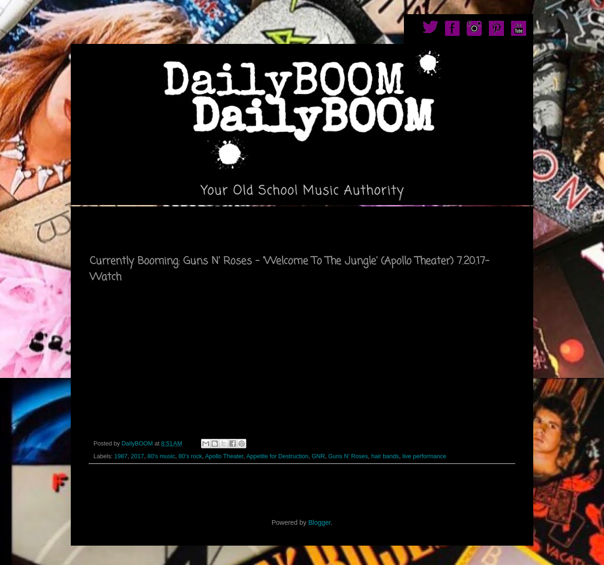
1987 (120, 456)
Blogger (319, 522)
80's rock (190, 456)
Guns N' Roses (348, 456)
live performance (424, 456)
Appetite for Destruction (277, 456)
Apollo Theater (224, 456)
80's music (161, 456)
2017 (137, 456)
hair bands (385, 456)
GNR (318, 456)
